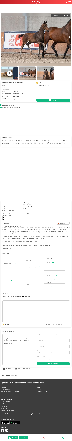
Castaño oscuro (27, 212)
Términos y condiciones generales (45, 394)
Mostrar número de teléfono (54, 324)
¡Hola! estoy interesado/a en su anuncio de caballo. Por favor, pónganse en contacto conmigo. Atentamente (18, 349)
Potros (2, 405)
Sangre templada (27, 204)
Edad (3, 208)
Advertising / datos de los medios (10, 391)
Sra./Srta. (41, 334)
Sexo (3, 206)
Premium (3, 393)
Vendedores (4, 408)
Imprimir (8, 368)
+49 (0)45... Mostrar (44, 85)
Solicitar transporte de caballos (11, 107)
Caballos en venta (5, 401)
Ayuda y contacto (5, 389)
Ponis (2, 403)
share (63, 437)
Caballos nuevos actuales (7, 410)
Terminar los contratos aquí (8, 394)
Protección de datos (41, 391)
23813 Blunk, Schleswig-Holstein (11, 296)
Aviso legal (39, 389)
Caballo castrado (27, 206)
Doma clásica (26, 213)
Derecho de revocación (42, 393)
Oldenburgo (26, 203)
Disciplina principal (7, 213)
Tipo (3, 204)
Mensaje (13, 437)
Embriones (4, 406)
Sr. (55, 334)
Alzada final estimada (8, 210)
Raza (3, 203)
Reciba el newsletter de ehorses (47, 359)
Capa (3, 212)
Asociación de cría (7, 215)
